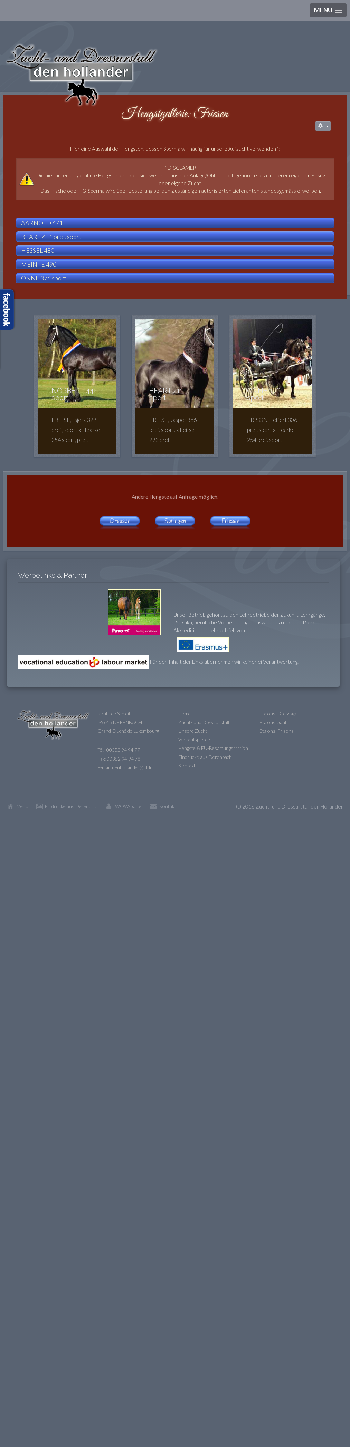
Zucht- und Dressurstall (203, 722)
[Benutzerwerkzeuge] (323, 126)
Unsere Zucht (192, 731)
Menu (22, 806)
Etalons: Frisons (276, 731)
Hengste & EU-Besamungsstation (213, 748)
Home (184, 713)
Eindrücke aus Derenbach (205, 757)
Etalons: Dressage (278, 713)
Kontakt (187, 766)
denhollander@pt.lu (132, 767)
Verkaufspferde (194, 739)
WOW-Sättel (128, 806)
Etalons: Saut (273, 722)
